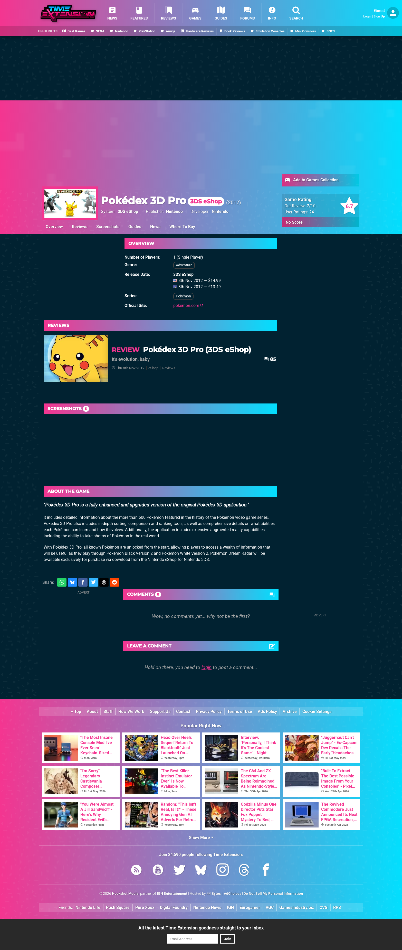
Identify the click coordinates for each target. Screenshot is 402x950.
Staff (108, 711)
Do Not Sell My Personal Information (273, 893)
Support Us (160, 711)
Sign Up (379, 16)
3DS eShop (128, 211)
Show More (201, 837)
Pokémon (183, 296)
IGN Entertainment (172, 893)
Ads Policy (267, 711)
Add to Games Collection (311, 180)
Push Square (118, 907)
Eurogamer (250, 907)
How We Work (131, 711)
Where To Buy (182, 226)
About (92, 711)
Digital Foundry (174, 907)
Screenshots (107, 226)
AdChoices (232, 893)
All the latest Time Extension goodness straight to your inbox (201, 927)
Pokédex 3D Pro (162, 200)
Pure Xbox (144, 907)
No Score (294, 222)
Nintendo (174, 211)
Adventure (184, 265)
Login (367, 16)
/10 (311, 205)
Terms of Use (239, 711)
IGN (230, 907)
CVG (324, 907)
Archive (290, 711)
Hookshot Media (125, 893)
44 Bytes (214, 893)
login (207, 667)
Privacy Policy (209, 711)
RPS (337, 907)
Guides (134, 226)
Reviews (79, 226)
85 (270, 359)
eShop (153, 368)
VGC (270, 907)
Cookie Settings (316, 711)
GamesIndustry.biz (296, 907)
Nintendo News (207, 907)
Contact (183, 711)
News (155, 226)
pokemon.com (188, 305)
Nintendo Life (87, 907)
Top (76, 711)
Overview (54, 226)
